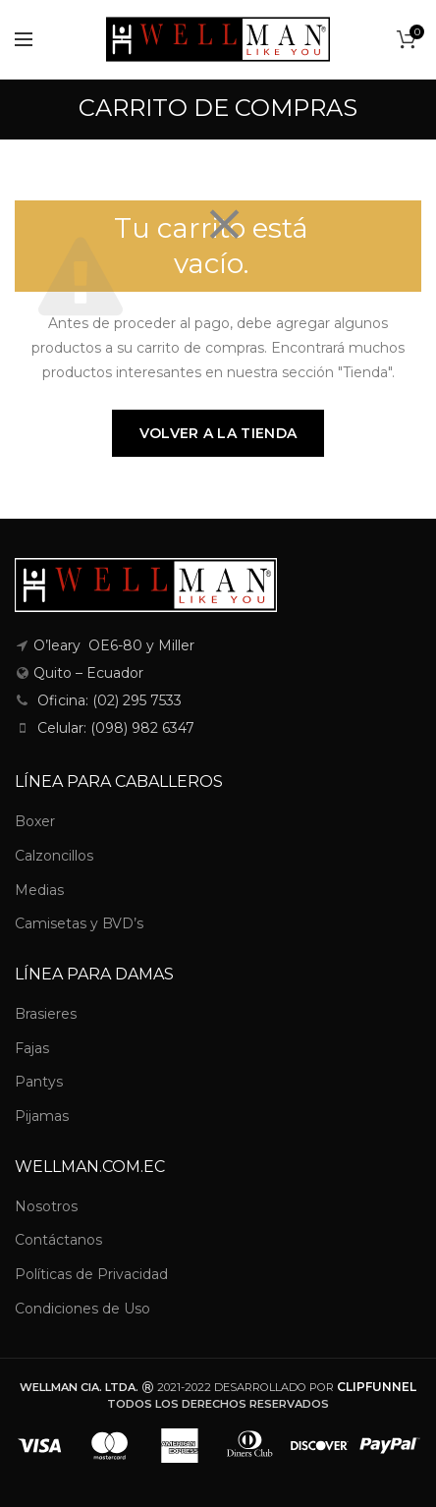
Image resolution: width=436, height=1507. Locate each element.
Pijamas (42, 1116)
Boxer (35, 821)
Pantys (39, 1081)
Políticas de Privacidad (91, 1274)
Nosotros (46, 1206)
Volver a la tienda (218, 433)
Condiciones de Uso (82, 1308)
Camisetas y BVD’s (79, 923)
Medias (39, 890)
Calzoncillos (54, 856)
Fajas (32, 1048)
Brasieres (46, 1014)
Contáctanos (58, 1240)
